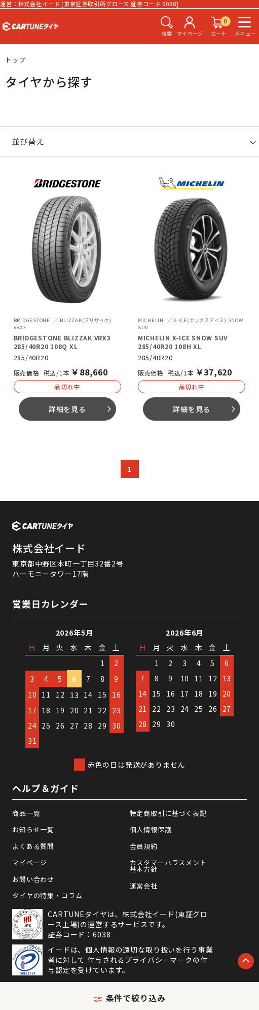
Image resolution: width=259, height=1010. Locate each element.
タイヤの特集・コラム (47, 895)
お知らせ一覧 (33, 829)
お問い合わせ (33, 879)
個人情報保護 (151, 829)
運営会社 (144, 886)
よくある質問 (33, 846)
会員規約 (144, 846)
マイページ (29, 862)
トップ (15, 60)
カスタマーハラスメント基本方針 (168, 866)
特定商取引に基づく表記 (168, 813)
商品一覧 (26, 813)
